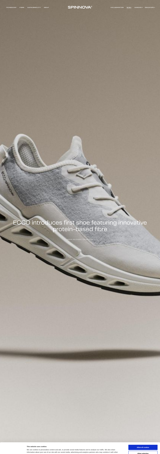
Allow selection (142, 442)
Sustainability (34, 7)
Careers (138, 7)
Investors (149, 7)
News (129, 7)
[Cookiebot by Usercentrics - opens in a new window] (13, 450)
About (46, 7)
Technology (11, 7)
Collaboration (117, 7)
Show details (107, 450)
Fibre (22, 7)
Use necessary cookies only (143, 448)
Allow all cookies (143, 436)
